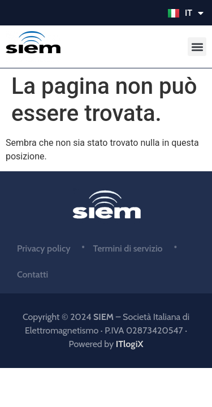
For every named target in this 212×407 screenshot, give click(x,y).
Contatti (32, 274)
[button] (197, 46)
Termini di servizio (128, 248)
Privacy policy (44, 248)
